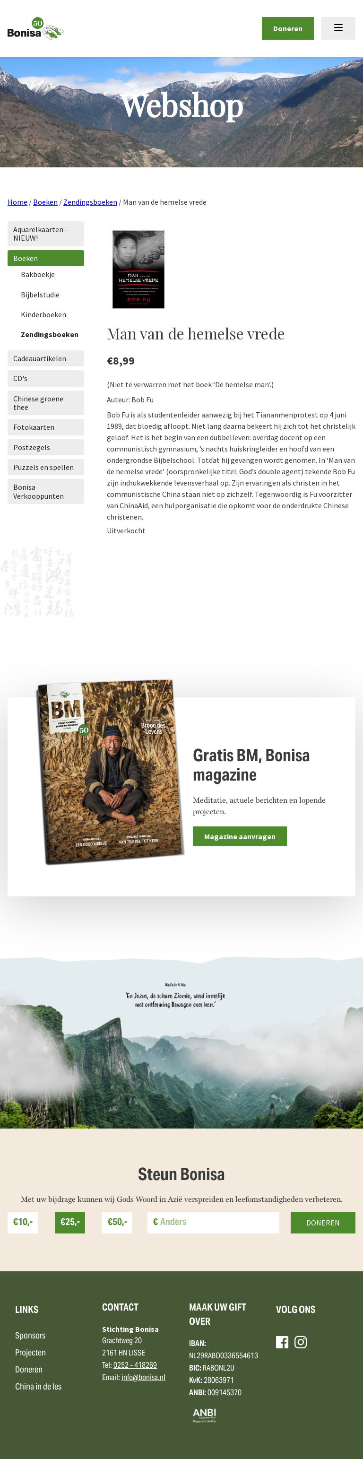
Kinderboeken (43, 314)
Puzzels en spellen (43, 467)
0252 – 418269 (135, 1366)
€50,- (117, 1223)
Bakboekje (38, 274)
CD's (20, 378)
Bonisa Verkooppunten (38, 491)
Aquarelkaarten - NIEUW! (40, 234)
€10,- (23, 1223)
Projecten (30, 1353)
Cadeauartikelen (39, 358)
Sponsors (30, 1336)
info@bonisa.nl (143, 1378)
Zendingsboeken (90, 202)
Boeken (45, 202)
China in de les (38, 1387)
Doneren (287, 28)
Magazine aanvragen (240, 836)
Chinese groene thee (38, 403)
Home (17, 202)
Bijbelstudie (40, 294)
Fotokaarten (33, 427)
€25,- (70, 1223)
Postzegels (31, 447)
